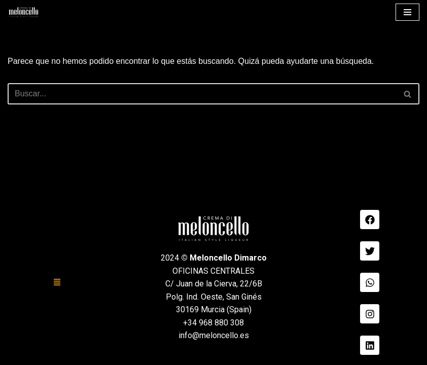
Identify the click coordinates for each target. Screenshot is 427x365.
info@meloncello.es (214, 335)
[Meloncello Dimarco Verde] (24, 12)
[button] (57, 282)
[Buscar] (202, 93)
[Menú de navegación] (407, 12)
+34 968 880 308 (213, 322)
